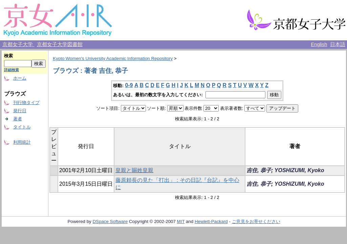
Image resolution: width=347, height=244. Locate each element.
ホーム (19, 78)
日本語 (337, 44)
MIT (181, 221)
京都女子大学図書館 (60, 44)
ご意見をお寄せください (256, 221)
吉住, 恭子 (258, 170)
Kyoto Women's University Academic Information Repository (113, 58)
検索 (8, 55)
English (319, 44)
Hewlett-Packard (211, 221)
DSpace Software (110, 221)
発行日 (19, 110)
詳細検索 (11, 70)
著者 (17, 118)
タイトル (22, 126)
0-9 (129, 85)
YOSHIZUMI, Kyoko (299, 170)
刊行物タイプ (26, 102)
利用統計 (22, 142)
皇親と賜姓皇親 (134, 170)
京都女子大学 (18, 44)
